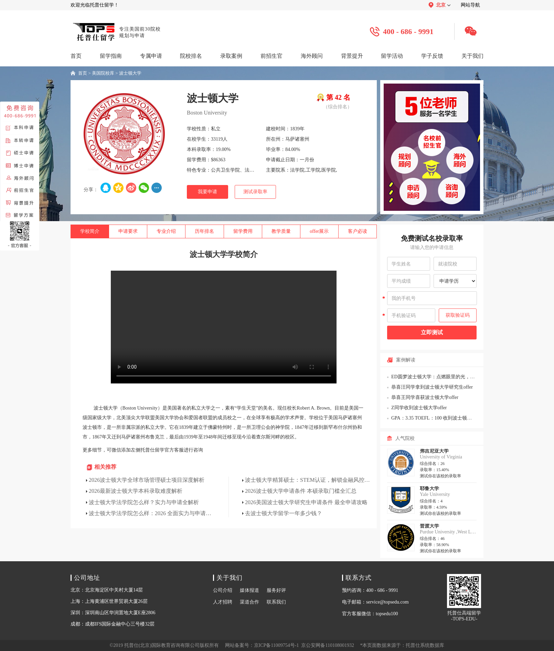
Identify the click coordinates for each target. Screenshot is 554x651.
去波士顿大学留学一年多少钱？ (283, 513)
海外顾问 (312, 56)
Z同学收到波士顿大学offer (419, 407)
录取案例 (231, 56)
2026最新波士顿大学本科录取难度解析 (135, 491)
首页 (76, 56)
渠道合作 (249, 602)
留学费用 (243, 231)
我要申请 (207, 191)
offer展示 (319, 231)
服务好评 (276, 590)
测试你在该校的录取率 (440, 476)
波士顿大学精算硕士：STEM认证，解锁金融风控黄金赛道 (308, 480)
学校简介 (89, 231)
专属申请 (151, 56)
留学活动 (392, 56)
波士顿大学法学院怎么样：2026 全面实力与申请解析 (152, 513)
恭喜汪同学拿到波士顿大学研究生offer (432, 387)
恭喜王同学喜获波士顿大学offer (424, 397)
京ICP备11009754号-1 (276, 645)
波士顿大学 (130, 73)
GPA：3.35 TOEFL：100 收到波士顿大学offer (438, 418)
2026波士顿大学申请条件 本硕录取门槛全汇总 (300, 491)
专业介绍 (166, 231)
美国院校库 (103, 73)
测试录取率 (255, 191)
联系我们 (276, 602)
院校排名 (191, 56)
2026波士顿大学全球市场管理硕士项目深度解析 (146, 480)
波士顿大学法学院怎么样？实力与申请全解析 (144, 502)
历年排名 (204, 231)
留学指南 (111, 56)
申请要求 (128, 231)
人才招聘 (222, 602)
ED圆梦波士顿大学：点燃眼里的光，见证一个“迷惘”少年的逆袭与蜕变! (467, 376)
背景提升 (352, 56)
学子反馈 (432, 56)
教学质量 (281, 231)
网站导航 (470, 5)
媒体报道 (249, 590)
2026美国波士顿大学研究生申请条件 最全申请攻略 (306, 502)
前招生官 (271, 56)
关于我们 (472, 56)
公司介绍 (222, 590)
